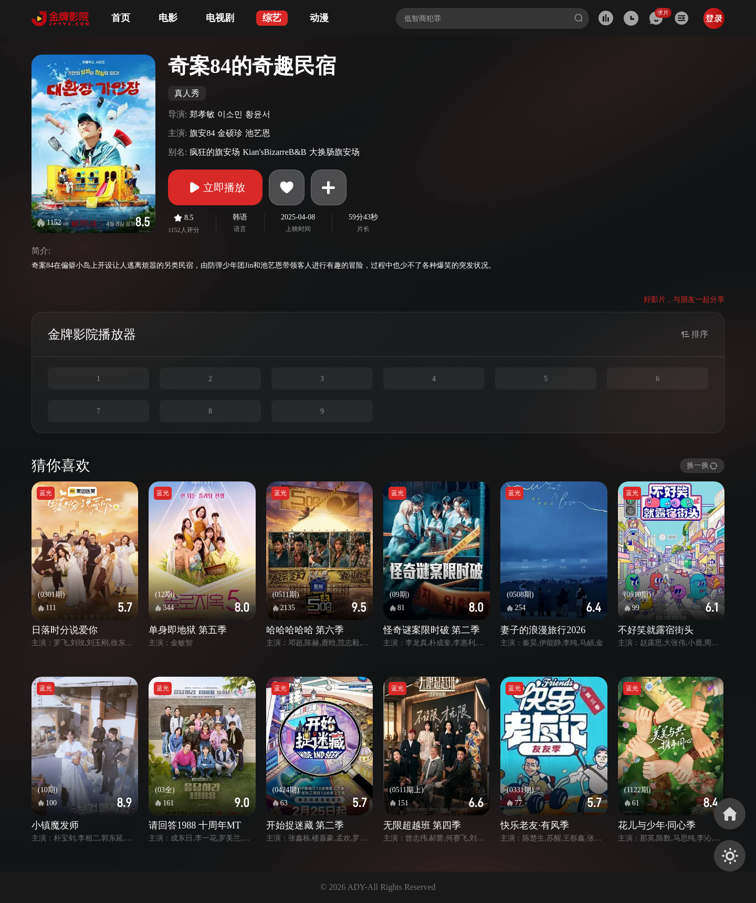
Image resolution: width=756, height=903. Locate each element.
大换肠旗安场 (334, 152)
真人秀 (187, 93)
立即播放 (215, 187)
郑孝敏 (202, 114)
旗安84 (202, 133)
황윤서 (257, 114)
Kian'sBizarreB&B (274, 152)
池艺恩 (257, 133)
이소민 (230, 114)
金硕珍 (230, 133)
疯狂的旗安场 (215, 152)
